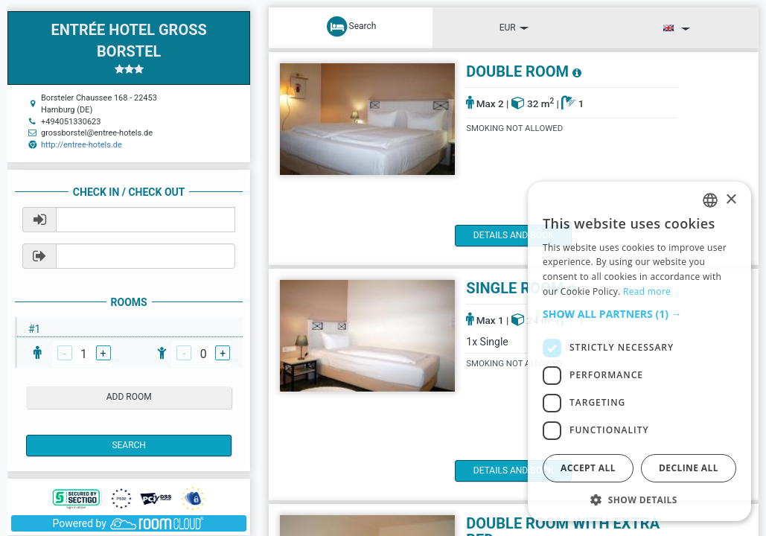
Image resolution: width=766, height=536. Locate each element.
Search (129, 445)
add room (129, 397)
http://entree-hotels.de (81, 145)
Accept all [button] (588, 468)
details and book (518, 235)
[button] (639, 314)
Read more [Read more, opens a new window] (647, 291)
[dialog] (639, 351)
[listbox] (710, 200)
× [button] (730, 199)
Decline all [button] (688, 468)
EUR (514, 27)
